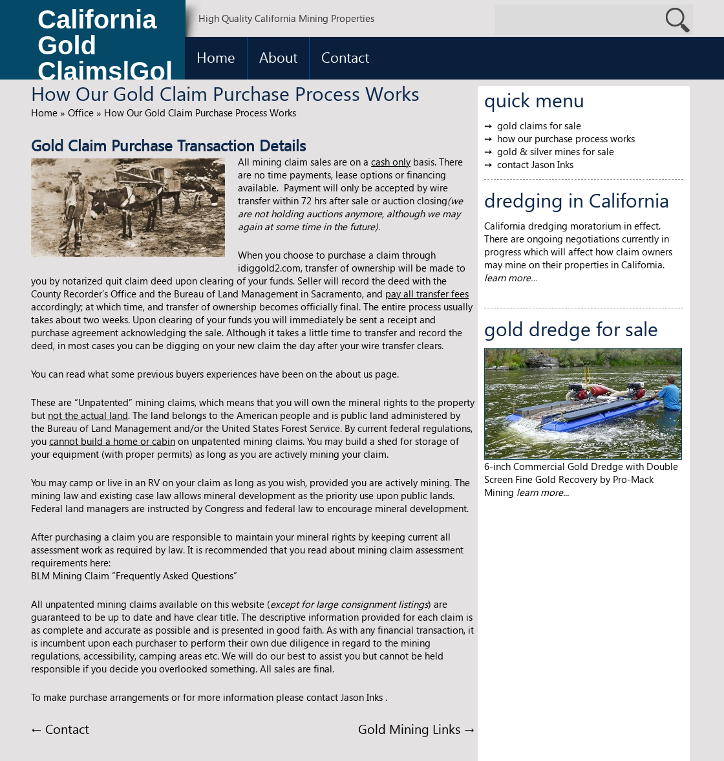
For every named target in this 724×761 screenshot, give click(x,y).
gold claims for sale (539, 125)
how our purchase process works (566, 138)
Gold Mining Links (416, 728)
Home (216, 57)
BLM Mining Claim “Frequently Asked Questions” (134, 575)
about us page (366, 373)
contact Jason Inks (535, 164)
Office (81, 112)
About (278, 57)
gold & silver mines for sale (555, 151)
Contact (345, 57)
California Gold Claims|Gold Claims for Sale (105, 48)
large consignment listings (372, 603)
